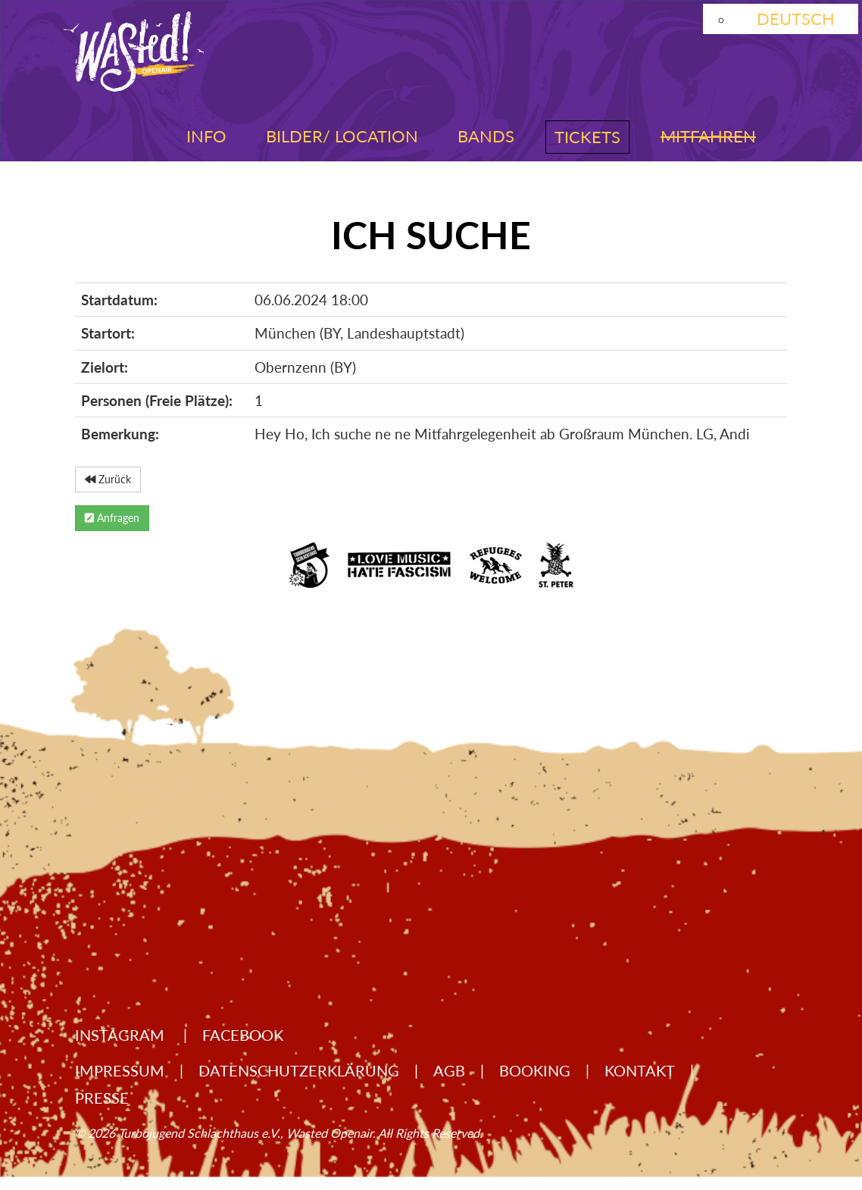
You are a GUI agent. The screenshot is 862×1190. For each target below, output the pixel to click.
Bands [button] (486, 136)
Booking (534, 1070)
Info (206, 136)
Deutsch (796, 18)
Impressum (119, 1070)
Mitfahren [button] (708, 136)
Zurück (108, 479)
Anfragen (112, 517)
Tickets (587, 136)
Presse (102, 1097)
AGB (449, 1070)
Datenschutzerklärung (298, 1070)
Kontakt (639, 1070)
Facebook (242, 1035)
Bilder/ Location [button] (342, 136)
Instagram (121, 1035)
